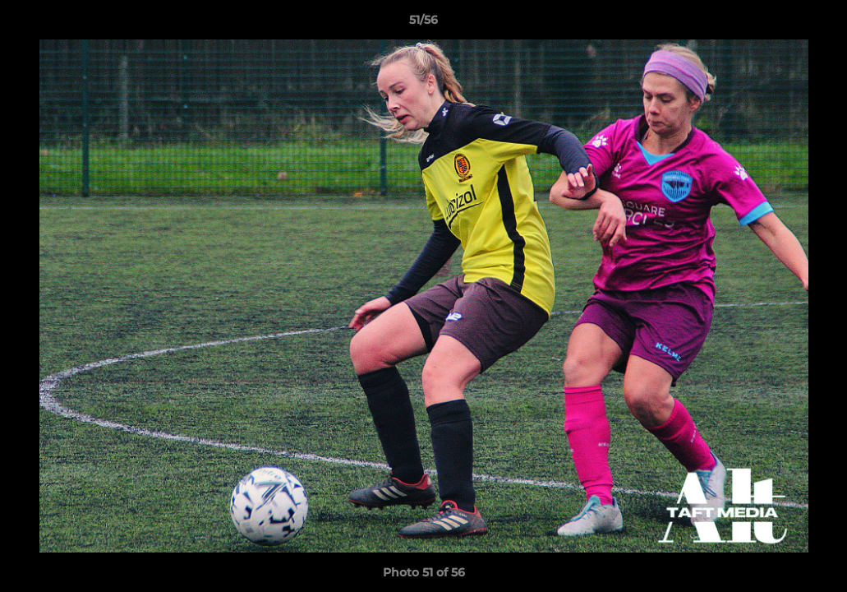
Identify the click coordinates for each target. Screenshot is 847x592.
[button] (817, 23)
